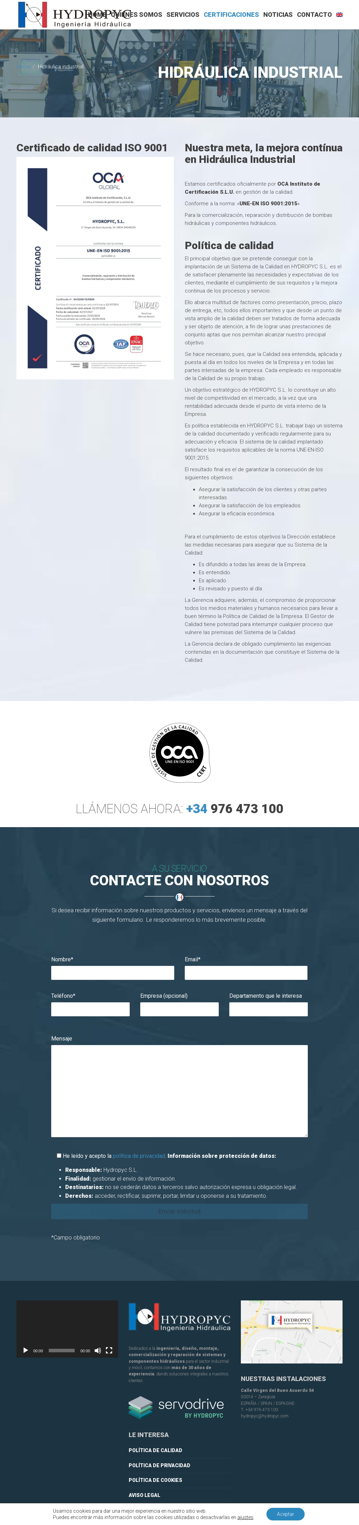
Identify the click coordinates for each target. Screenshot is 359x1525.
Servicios (183, 14)
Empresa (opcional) (164, 995)
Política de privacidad (159, 1465)
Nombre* (62, 959)
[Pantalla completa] (109, 1350)
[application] (67, 1329)
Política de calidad (155, 1450)
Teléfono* (63, 995)
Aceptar (285, 1514)
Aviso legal (144, 1495)
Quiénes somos (136, 14)
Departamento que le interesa (265, 995)
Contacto (314, 14)
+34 (234, 818)
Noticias (278, 14)
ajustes (245, 1517)
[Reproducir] (25, 1350)
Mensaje (61, 1038)
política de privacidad (139, 1156)
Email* (193, 959)
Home (97, 14)
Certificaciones (231, 14)
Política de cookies (155, 1480)
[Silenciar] (97, 1350)
